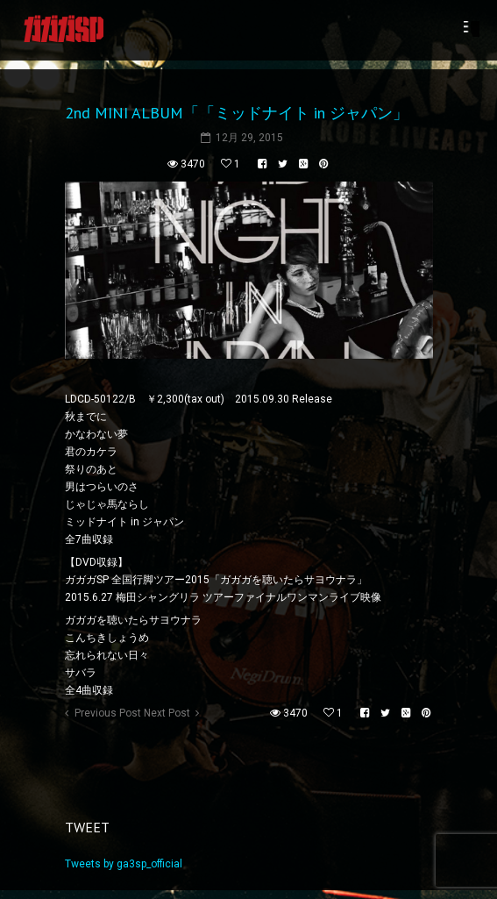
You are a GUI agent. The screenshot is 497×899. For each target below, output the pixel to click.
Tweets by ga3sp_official (123, 864)
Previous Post (108, 713)
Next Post (167, 713)
